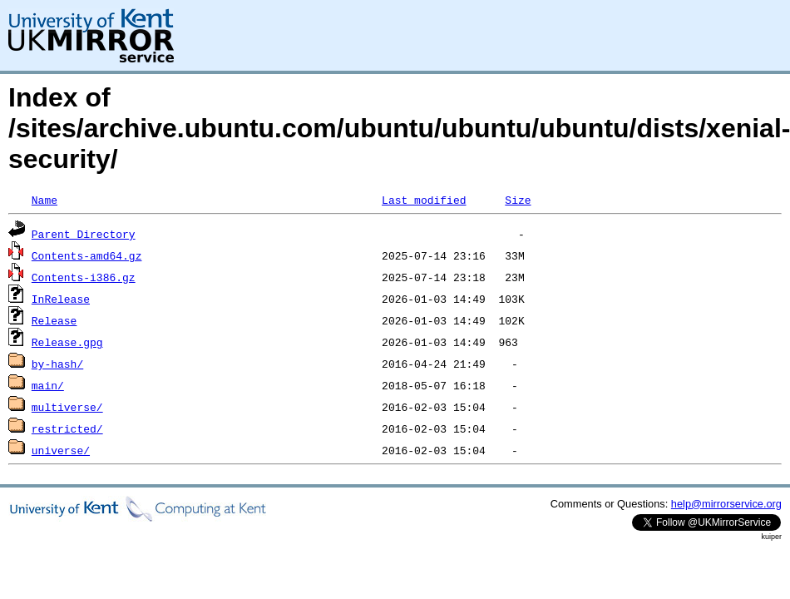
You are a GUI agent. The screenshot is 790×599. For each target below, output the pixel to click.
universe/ (61, 450)
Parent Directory (84, 233)
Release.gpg (67, 341)
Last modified (424, 199)
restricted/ (67, 428)
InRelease (61, 298)
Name (44, 199)
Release (54, 320)
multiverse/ (67, 406)
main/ (48, 385)
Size (518, 199)
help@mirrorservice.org (726, 504)
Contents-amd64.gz (87, 255)
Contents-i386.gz (84, 277)
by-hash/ (57, 363)
